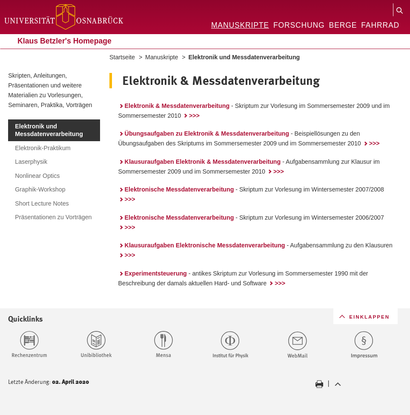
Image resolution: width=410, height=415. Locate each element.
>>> (194, 115)
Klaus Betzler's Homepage (64, 41)
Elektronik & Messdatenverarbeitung (177, 105)
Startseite (122, 57)
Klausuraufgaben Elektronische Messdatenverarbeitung (205, 245)
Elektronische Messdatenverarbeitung (179, 189)
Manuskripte (240, 25)
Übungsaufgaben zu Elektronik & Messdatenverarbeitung (207, 133)
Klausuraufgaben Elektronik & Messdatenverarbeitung (203, 161)
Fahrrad (380, 25)
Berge (343, 25)
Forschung (299, 25)
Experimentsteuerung (156, 273)
